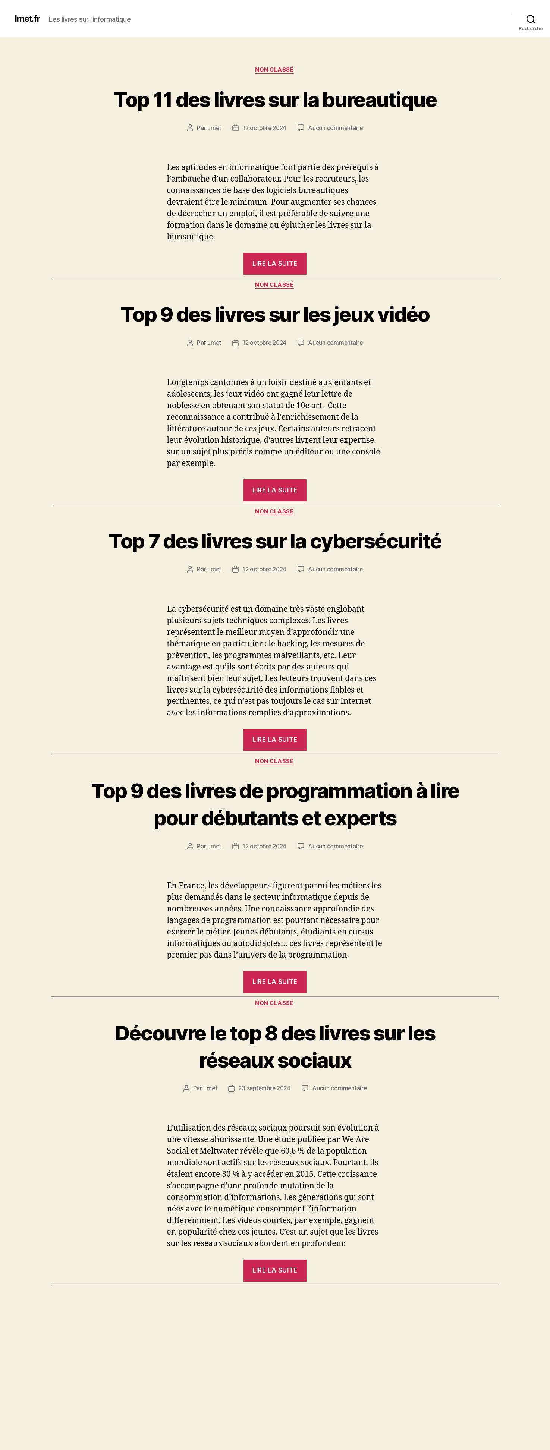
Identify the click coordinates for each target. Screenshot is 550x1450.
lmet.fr (28, 18)
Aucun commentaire (336, 156)
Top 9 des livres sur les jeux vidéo (275, 341)
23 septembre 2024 (264, 1173)
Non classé (275, 70)
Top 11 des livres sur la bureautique (274, 113)
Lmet (213, 156)
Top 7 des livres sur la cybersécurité (275, 582)
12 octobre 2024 (264, 156)
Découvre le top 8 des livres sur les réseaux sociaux (275, 1130)
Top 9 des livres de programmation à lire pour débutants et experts (275, 873)
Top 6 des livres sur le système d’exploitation (275, 1419)
